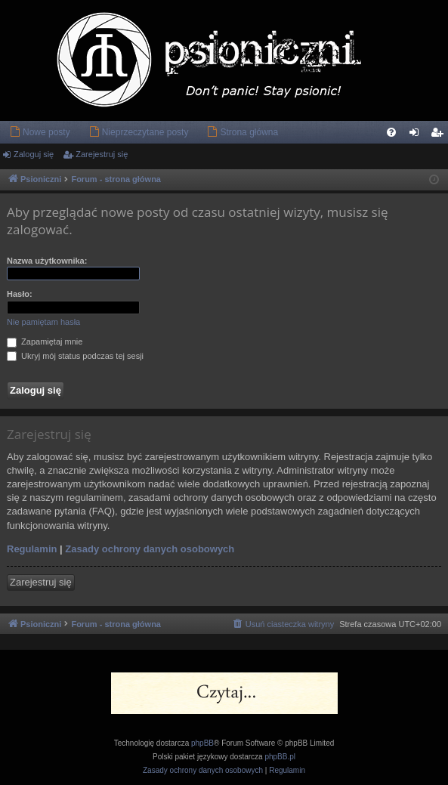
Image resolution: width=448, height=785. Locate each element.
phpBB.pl (279, 757)
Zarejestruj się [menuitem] (439, 135)
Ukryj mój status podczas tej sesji (75, 355)
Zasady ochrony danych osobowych (149, 549)
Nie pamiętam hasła (43, 321)
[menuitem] (39, 132)
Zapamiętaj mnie (44, 341)
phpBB (202, 743)
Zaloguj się (34, 154)
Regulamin (32, 549)
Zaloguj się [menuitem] (417, 135)
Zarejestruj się (102, 154)
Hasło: (19, 293)
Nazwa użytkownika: (47, 260)
